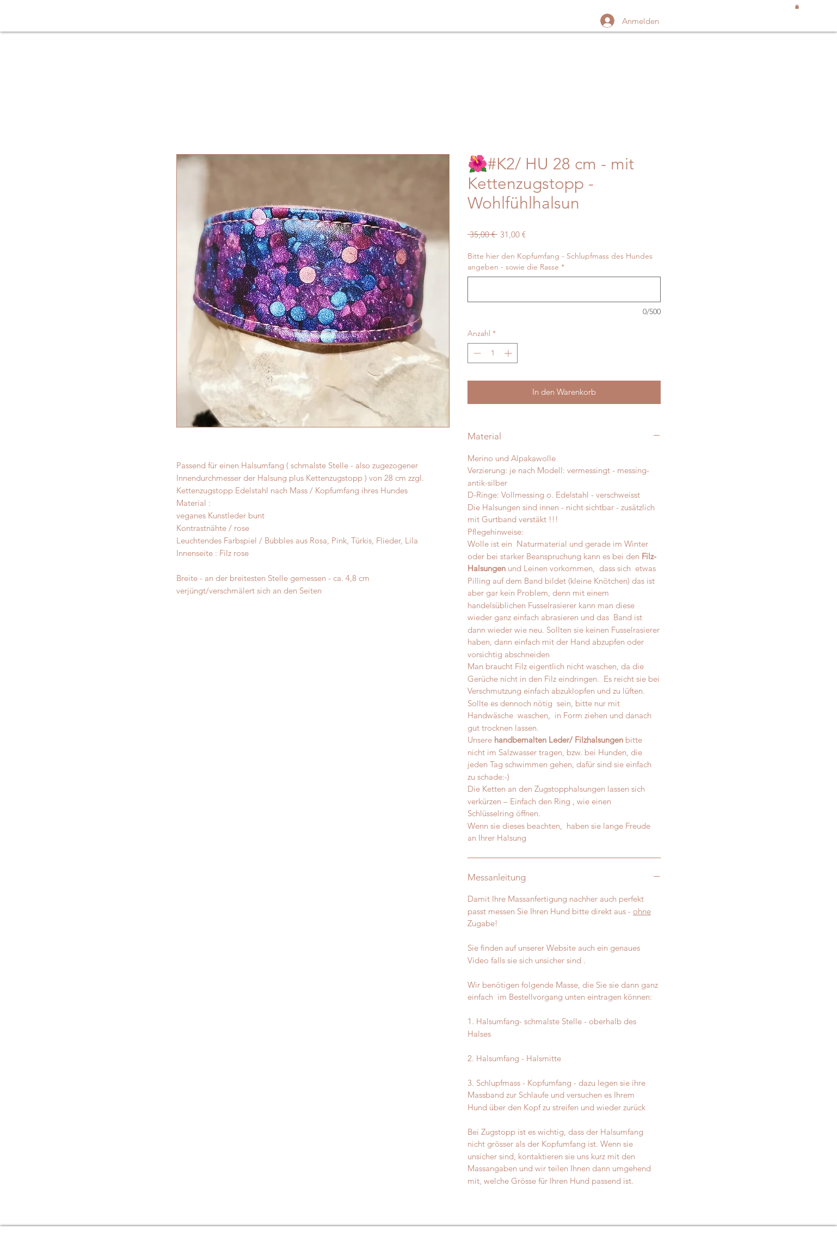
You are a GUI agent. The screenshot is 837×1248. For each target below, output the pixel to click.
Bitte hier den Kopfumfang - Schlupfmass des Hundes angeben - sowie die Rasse (560, 261)
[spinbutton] (492, 353)
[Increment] (509, 353)
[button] (797, 6)
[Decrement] (476, 353)
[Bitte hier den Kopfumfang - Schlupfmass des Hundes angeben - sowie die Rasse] (564, 289)
